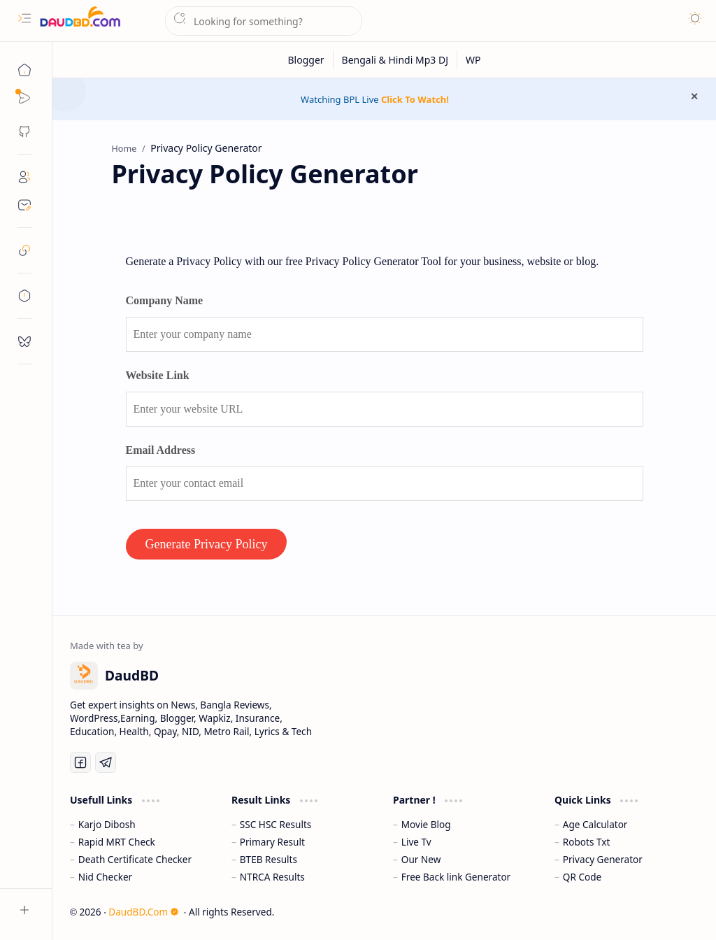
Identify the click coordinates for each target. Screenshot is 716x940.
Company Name (164, 300)
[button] (24, 18)
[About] (24, 177)
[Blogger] (307, 59)
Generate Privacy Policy (206, 544)
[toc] (24, 296)
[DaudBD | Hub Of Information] (80, 21)
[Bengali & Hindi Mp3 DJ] (395, 59)
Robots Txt (586, 841)
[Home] (24, 70)
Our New (421, 859)
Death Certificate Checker (135, 859)
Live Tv (416, 841)
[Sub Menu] (24, 98)
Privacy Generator (603, 859)
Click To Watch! (415, 99)
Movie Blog (426, 824)
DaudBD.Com (143, 911)
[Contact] (24, 205)
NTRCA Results (272, 876)
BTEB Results (268, 859)
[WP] (473, 59)
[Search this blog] (263, 21)
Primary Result (272, 841)
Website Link (157, 375)
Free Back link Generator (455, 876)
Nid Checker (105, 876)
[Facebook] (80, 762)
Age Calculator (595, 824)
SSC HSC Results (276, 824)
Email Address (161, 450)
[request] (24, 341)
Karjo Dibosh (107, 824)
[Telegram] (105, 762)
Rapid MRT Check (116, 841)
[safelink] (24, 250)
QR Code (582, 876)
